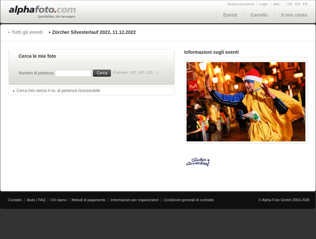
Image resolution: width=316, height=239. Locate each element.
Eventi (230, 15)
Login (263, 4)
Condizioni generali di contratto (189, 200)
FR (305, 4)
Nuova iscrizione (240, 4)
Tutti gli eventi (27, 32)
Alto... (277, 4)
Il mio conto (294, 15)
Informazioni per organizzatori (135, 200)
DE (289, 4)
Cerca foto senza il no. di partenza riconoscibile (58, 90)
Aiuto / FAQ (36, 200)
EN (297, 4)
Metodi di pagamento (89, 200)
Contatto (15, 200)
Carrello (259, 15)
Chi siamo (58, 200)
